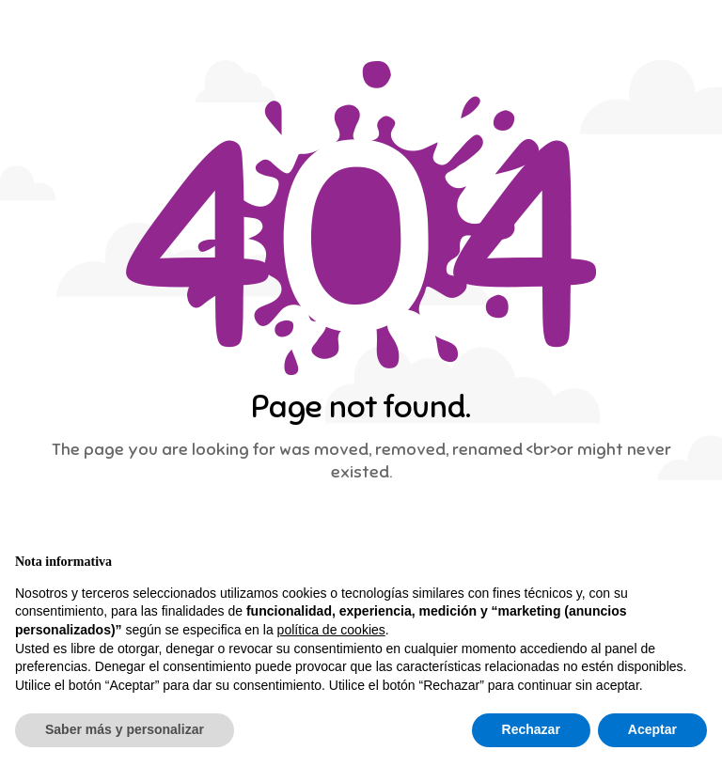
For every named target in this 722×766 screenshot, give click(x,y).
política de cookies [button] (331, 629)
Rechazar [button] (531, 729)
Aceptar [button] (652, 729)
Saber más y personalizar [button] (124, 729)
